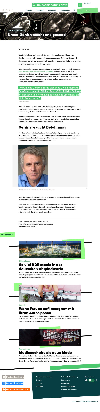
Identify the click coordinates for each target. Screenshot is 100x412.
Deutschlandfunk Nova (44, 377)
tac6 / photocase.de (93, 38)
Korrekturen (65, 383)
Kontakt (39, 380)
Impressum (65, 380)
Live (81, 11)
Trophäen (39, 386)
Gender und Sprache (69, 389)
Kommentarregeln (68, 386)
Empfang (39, 383)
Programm (52, 10)
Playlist (88, 11)
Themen (29, 10)
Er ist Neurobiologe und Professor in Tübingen (36, 71)
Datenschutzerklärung (69, 377)
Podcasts (40, 10)
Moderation (65, 10)
